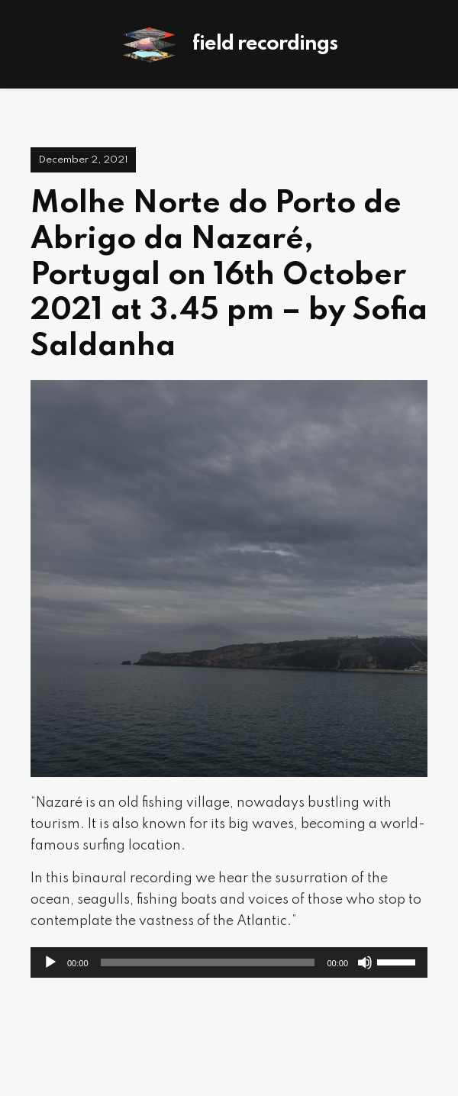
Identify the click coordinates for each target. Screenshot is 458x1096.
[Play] (50, 962)
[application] (229, 962)
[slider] (208, 962)
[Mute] (365, 962)
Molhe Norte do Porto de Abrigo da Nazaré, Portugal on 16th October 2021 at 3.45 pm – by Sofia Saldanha (229, 275)
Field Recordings (264, 44)
